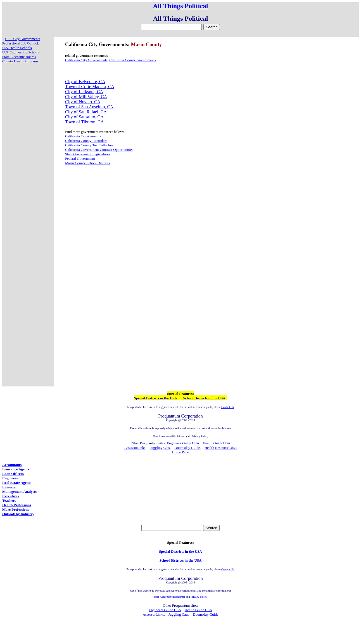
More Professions (15, 509)
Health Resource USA (221, 448)
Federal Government (80, 158)
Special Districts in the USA (155, 398)
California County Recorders (86, 141)
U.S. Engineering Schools (21, 52)
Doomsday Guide (187, 448)
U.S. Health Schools (17, 48)
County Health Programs (20, 61)
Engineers (10, 478)
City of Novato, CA (82, 101)
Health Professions (16, 505)
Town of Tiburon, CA (84, 121)
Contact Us (227, 407)
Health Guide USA (217, 443)
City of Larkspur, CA (84, 91)
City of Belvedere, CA (85, 81)
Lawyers (9, 487)
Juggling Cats (160, 448)
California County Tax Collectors (89, 145)
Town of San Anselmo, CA (89, 106)
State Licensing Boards (19, 57)
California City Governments (86, 60)
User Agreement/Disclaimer (169, 596)
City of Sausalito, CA (84, 116)
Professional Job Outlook (20, 43)
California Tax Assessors (83, 136)
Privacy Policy (199, 596)
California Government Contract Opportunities (99, 149)
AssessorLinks (135, 448)
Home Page (180, 452)
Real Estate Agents (16, 482)
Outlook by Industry (18, 514)
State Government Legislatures (87, 154)
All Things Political (180, 6)
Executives (10, 496)
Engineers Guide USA (183, 443)
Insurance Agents (15, 469)
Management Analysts (19, 491)
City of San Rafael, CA (86, 111)
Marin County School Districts (87, 163)
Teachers (9, 500)
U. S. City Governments (22, 39)
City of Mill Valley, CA (86, 96)
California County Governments (132, 60)
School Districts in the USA (204, 398)
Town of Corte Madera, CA (89, 86)
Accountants (12, 465)
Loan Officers (13, 474)
